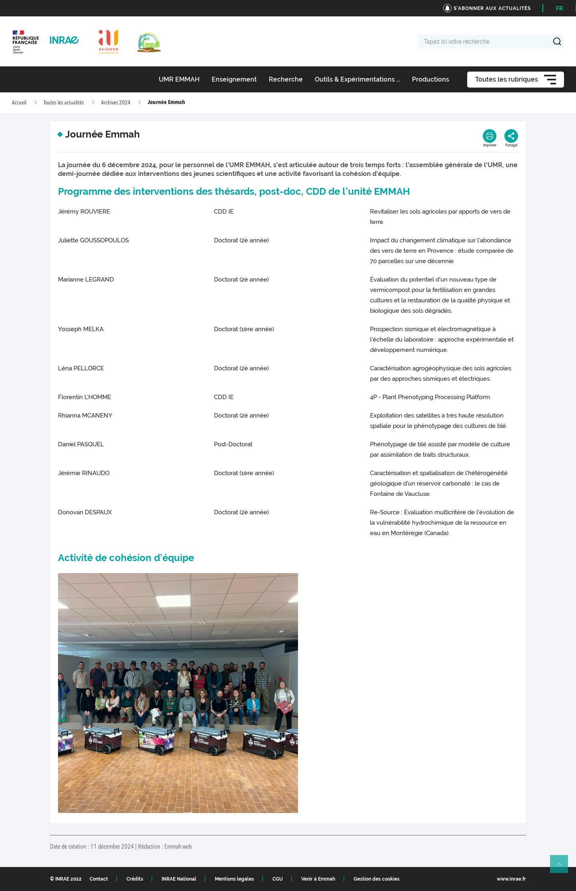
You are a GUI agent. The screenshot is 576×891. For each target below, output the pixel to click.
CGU (277, 879)
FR (559, 8)
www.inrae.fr (511, 879)
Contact (99, 879)
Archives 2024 (115, 103)
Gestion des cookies (377, 879)
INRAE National (179, 879)
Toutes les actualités (64, 103)
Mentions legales (234, 879)
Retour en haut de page (562, 867)
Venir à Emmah (318, 879)
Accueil (19, 103)
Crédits (134, 879)
